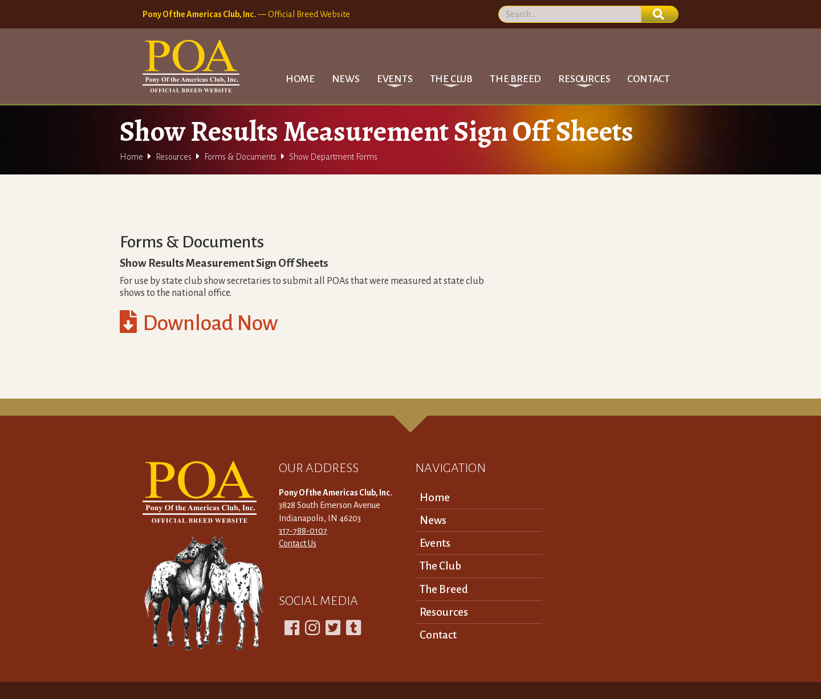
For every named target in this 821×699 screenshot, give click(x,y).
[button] (394, 79)
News (346, 79)
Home (300, 79)
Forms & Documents (240, 156)
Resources (174, 156)
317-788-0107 (303, 530)
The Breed (444, 589)
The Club (440, 566)
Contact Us (297, 543)
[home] (191, 66)
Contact (648, 79)
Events (435, 543)
